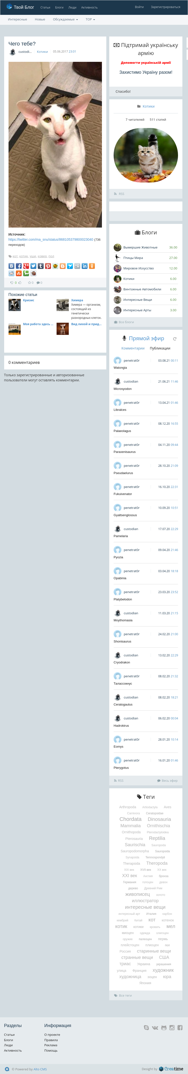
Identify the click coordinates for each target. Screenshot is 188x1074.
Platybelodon (123, 599)
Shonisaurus (122, 641)
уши (33, 256)
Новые (40, 19)
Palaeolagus (122, 431)
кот (15, 256)
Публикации (160, 348)
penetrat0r (131, 360)
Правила (51, 1040)
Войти (139, 7)
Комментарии (133, 348)
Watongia (120, 367)
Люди (72, 7)
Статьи (45, 7)
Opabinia (120, 578)
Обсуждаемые (65, 19)
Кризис (28, 300)
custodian (26, 51)
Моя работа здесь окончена (38, 324)
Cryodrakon (122, 662)
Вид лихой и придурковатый (86, 324)
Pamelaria (121, 536)
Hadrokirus (121, 725)
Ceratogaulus (123, 704)
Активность (89, 7)
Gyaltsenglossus (125, 515)
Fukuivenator (123, 494)
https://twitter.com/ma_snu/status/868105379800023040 (51, 239)
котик (23, 256)
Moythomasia (123, 620)
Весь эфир (167, 780)
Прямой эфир (146, 338)
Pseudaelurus (123, 473)
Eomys (118, 746)
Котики (42, 51)
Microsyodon (123, 389)
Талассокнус (123, 683)
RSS (119, 194)
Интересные (17, 19)
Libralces (120, 410)
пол (51, 256)
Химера (77, 300)
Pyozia (118, 557)
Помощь (51, 1050)
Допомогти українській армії (146, 62)
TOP (90, 19)
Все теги (123, 995)
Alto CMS (40, 1069)
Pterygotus (121, 768)
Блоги (59, 7)
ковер (42, 256)
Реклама (50, 1045)
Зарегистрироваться (165, 7)
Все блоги (124, 322)
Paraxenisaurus (125, 452)
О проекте (52, 1034)
